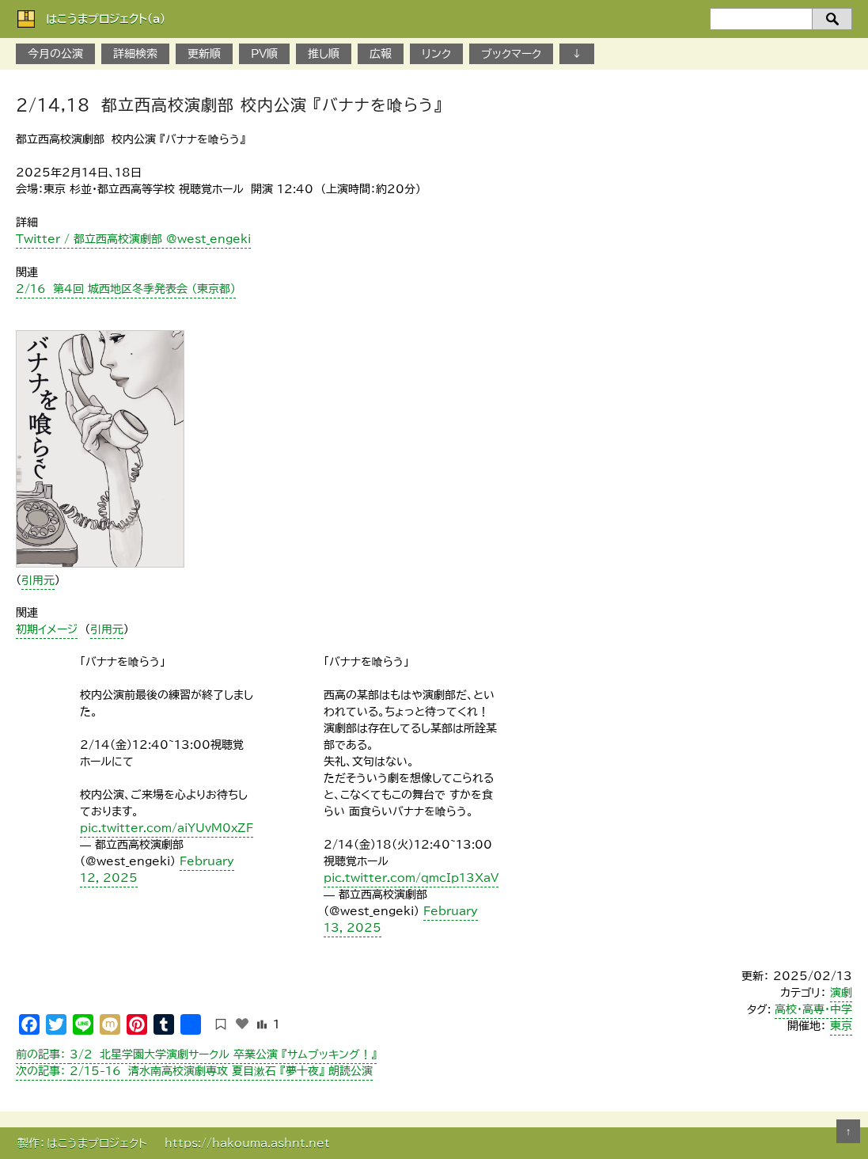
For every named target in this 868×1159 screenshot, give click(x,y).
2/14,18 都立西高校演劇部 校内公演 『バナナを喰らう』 (229, 104)
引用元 (38, 580)
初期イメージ (47, 629)
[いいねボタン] (242, 1023)
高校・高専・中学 (813, 1009)
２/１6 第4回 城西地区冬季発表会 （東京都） (126, 288)
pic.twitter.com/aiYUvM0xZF (166, 828)
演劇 (841, 992)
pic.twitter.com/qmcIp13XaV (411, 878)
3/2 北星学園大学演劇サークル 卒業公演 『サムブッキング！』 (196, 1054)
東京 (841, 1026)
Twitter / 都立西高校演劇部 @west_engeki (133, 239)
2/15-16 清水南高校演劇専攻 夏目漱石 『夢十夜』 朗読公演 (194, 1071)
